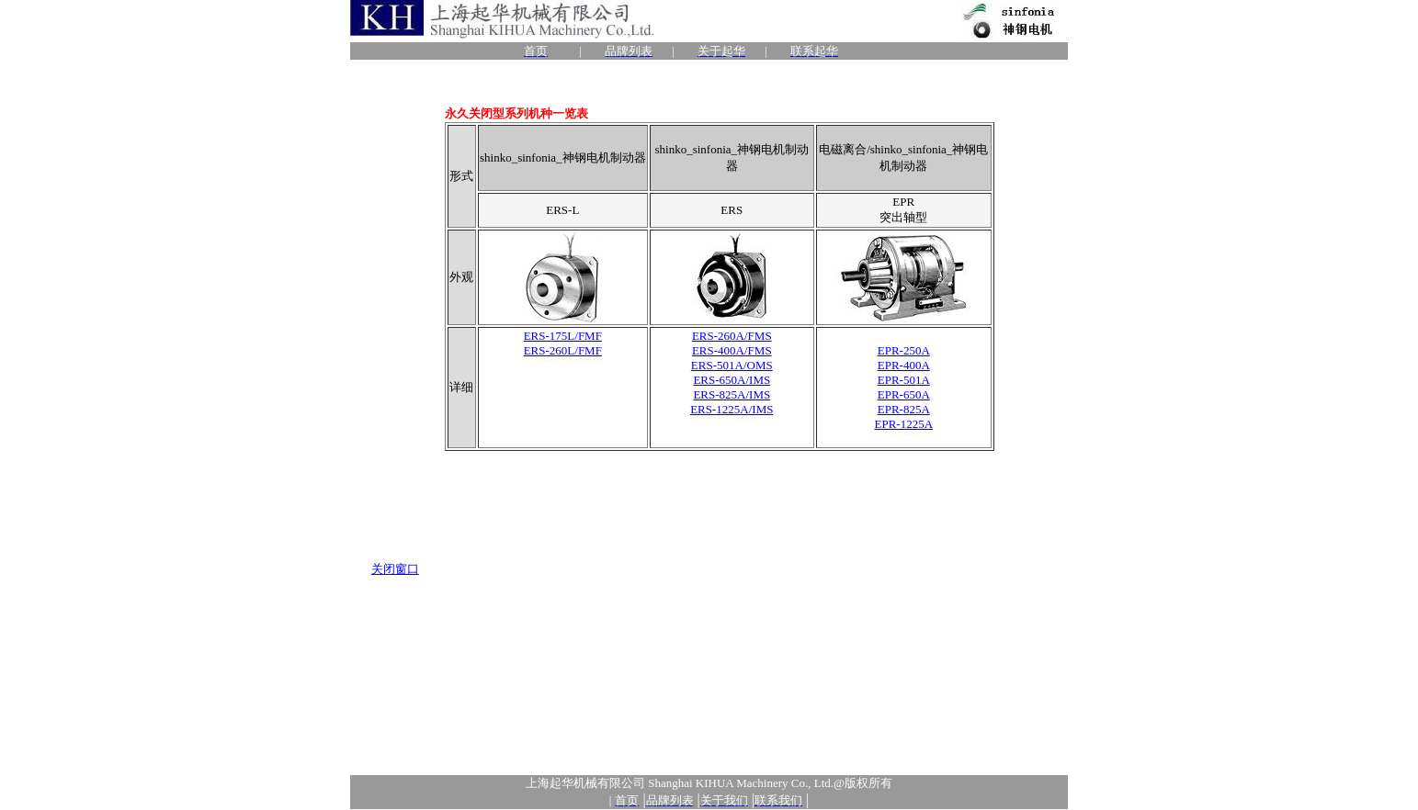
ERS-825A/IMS (731, 394)
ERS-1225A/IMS (731, 409)
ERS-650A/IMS (731, 380)
